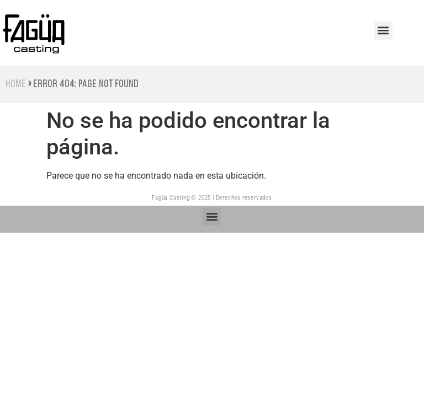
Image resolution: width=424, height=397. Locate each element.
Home (16, 84)
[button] (383, 31)
